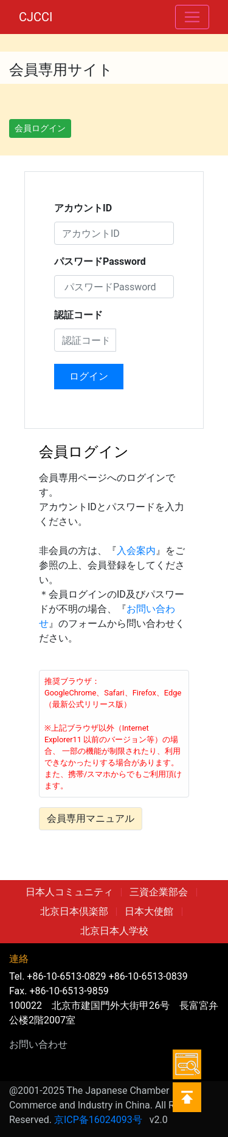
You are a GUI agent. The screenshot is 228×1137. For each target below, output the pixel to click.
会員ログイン (40, 128)
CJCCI (36, 17)
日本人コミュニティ (69, 892)
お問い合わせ (38, 1044)
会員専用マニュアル (90, 818)
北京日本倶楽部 (74, 911)
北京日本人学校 (114, 931)
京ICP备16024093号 (98, 1119)
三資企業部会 (159, 892)
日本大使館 (149, 911)
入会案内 (136, 550)
